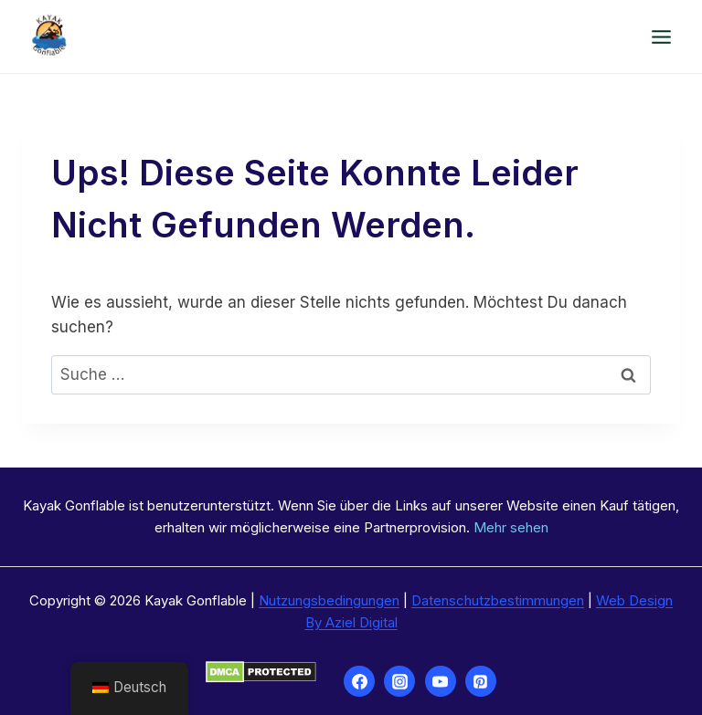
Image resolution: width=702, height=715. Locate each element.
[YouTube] (440, 681)
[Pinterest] (480, 681)
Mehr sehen (510, 527)
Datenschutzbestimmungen (497, 600)
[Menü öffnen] (661, 36)
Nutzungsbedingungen (329, 600)
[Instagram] (399, 681)
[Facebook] (359, 681)
